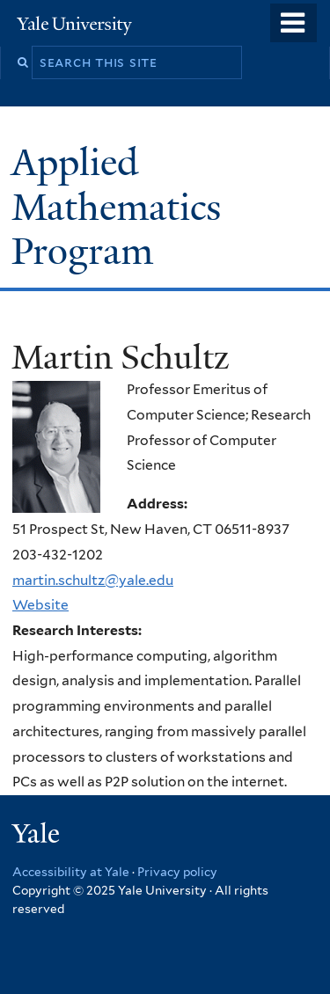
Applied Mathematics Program (116, 206)
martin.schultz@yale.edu (92, 580)
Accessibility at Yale (70, 872)
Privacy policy (177, 872)
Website (40, 604)
